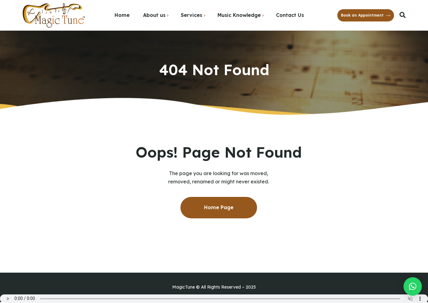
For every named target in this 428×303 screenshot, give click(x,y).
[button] (412, 286)
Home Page (218, 207)
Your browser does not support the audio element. (214, 298)
